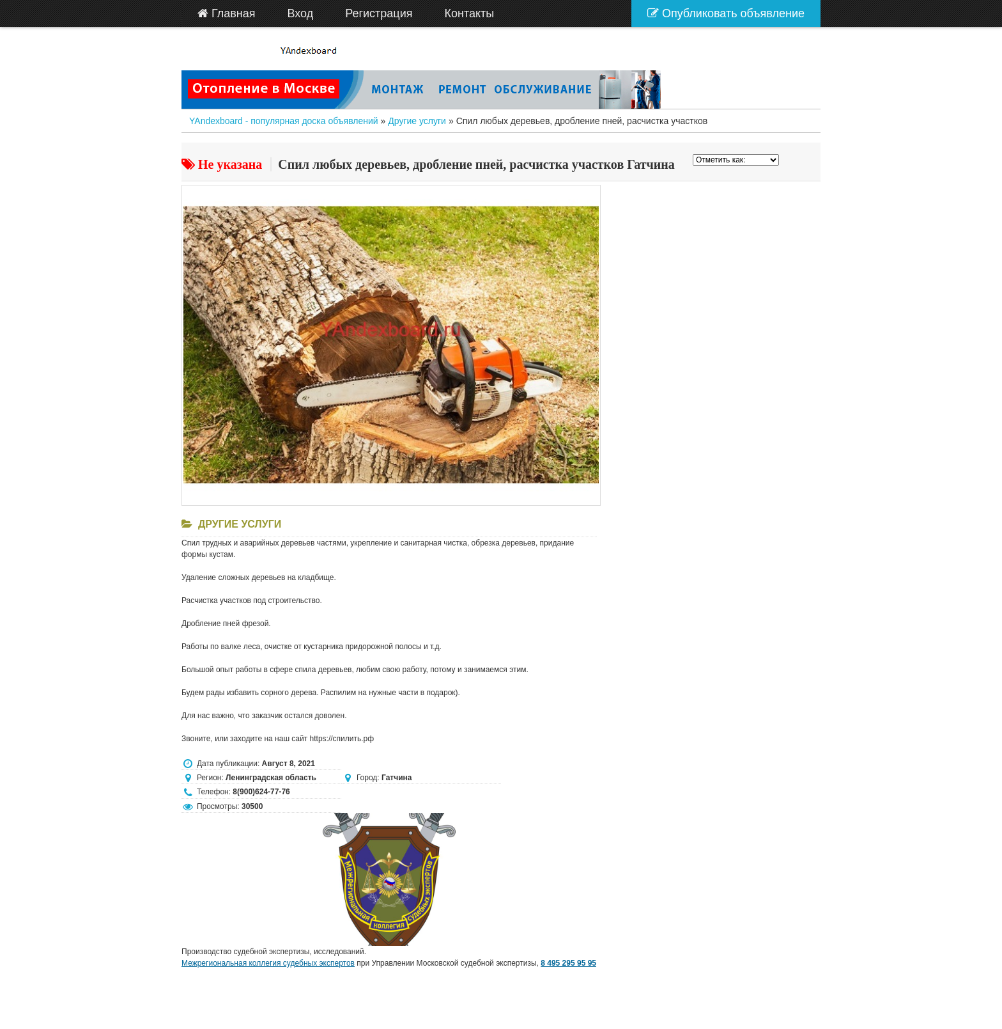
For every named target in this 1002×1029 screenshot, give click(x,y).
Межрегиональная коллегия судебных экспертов (268, 963)
